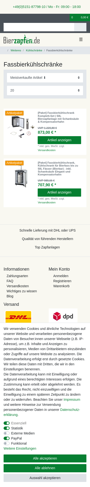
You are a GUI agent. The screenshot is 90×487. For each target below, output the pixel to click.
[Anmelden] (5, 17)
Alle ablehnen (45, 468)
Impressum (72, 399)
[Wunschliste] (66, 17)
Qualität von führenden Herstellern (47, 239)
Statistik (17, 428)
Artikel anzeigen (60, 140)
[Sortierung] (45, 77)
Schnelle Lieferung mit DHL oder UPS (47, 230)
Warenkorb (61, 286)
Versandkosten (46, 150)
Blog (9, 296)
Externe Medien (23, 433)
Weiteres (15, 50)
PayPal (16, 438)
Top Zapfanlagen (47, 247)
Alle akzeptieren (45, 458)
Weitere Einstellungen (20, 448)
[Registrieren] (13, 17)
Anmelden (60, 276)
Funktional (19, 443)
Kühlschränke (33, 50)
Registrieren (62, 281)
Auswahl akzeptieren (45, 478)
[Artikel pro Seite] (45, 90)
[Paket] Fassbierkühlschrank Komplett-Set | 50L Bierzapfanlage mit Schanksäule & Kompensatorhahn (58, 117)
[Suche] (80, 27)
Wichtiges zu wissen (21, 291)
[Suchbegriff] (39, 27)
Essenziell (18, 423)
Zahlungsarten (17, 276)
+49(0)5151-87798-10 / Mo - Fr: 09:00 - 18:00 (45, 7)
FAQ (9, 281)
